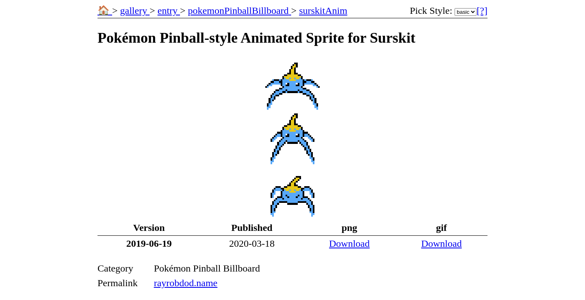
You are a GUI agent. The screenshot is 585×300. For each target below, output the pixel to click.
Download (349, 243)
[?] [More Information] (482, 10)
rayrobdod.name (186, 283)
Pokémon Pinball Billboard (207, 268)
